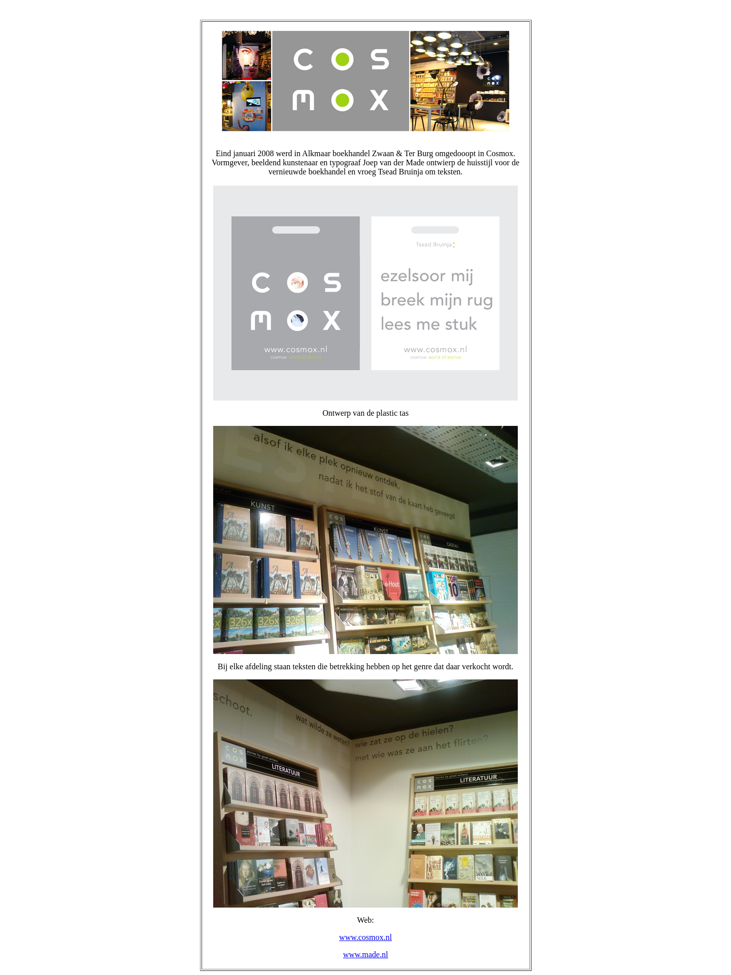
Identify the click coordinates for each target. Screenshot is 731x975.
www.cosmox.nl (365, 937)
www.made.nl (365, 954)
